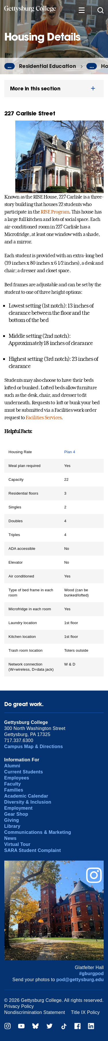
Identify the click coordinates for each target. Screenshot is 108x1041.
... (9, 66)
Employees (16, 777)
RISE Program (55, 212)
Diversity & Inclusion (27, 802)
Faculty (12, 783)
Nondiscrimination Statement (34, 1012)
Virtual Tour (17, 844)
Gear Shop (16, 814)
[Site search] (100, 10)
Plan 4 (69, 452)
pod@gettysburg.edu (80, 979)
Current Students (23, 771)
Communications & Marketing (37, 832)
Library (12, 826)
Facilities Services (44, 417)
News (10, 838)
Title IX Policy (85, 1012)
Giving (11, 820)
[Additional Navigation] (81, 10)
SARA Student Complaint (32, 850)
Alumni (12, 765)
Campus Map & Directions (33, 746)
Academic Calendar (26, 796)
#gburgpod (91, 973)
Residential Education (47, 66)
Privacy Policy (19, 1006)
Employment (18, 808)
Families (13, 790)
